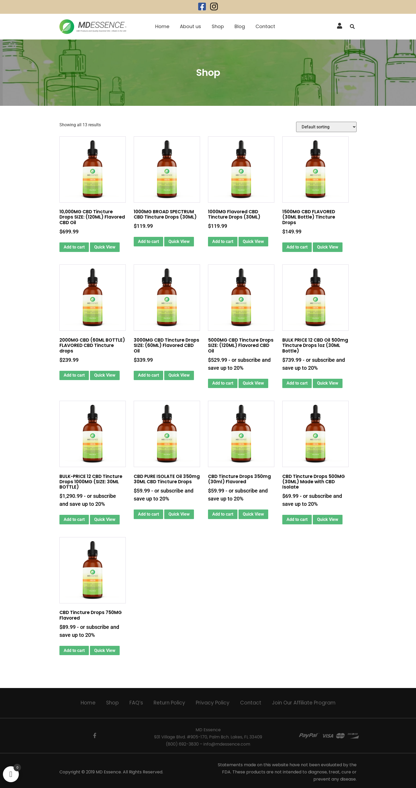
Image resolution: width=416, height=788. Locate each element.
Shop (218, 26)
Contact (265, 26)
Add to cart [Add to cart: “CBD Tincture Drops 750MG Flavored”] (74, 650)
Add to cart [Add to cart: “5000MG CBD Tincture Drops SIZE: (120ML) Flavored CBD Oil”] (222, 383)
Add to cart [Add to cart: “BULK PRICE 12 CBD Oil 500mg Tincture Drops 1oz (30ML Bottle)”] (297, 383)
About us (190, 26)
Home (162, 26)
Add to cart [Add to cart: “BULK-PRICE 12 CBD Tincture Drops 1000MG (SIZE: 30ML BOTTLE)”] (74, 519)
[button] (352, 26)
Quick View (104, 247)
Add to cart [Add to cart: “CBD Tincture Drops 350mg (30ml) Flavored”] (222, 514)
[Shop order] (326, 127)
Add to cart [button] (74, 247)
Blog (240, 26)
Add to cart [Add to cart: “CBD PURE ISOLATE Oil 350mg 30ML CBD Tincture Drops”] (148, 514)
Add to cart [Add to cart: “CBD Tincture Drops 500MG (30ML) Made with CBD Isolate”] (297, 519)
